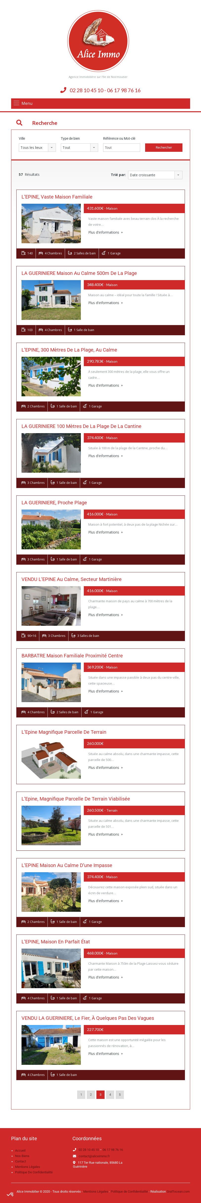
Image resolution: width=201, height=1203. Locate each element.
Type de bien (70, 138)
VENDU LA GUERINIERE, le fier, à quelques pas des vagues (88, 1018)
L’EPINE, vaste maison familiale (57, 197)
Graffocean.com (178, 1191)
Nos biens (22, 1156)
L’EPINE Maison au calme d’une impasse (67, 865)
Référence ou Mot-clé (119, 138)
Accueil (20, 1150)
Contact (20, 1161)
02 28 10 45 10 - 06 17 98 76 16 (105, 90)
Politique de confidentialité (34, 1172)
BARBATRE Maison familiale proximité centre (72, 656)
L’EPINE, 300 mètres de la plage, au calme (69, 350)
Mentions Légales (95, 1191)
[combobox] (37, 147)
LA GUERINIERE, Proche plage (54, 503)
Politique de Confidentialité (129, 1191)
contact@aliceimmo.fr (94, 1156)
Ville (22, 138)
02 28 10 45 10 (89, 1150)
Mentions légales (27, 1167)
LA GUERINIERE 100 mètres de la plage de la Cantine (81, 426)
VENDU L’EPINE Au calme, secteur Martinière (72, 579)
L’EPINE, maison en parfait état (56, 942)
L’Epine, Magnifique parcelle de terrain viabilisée (76, 799)
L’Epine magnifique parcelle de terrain (64, 732)
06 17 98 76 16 (113, 1150)
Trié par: (118, 174)
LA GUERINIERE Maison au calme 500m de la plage (79, 273)
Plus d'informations (105, 232)
